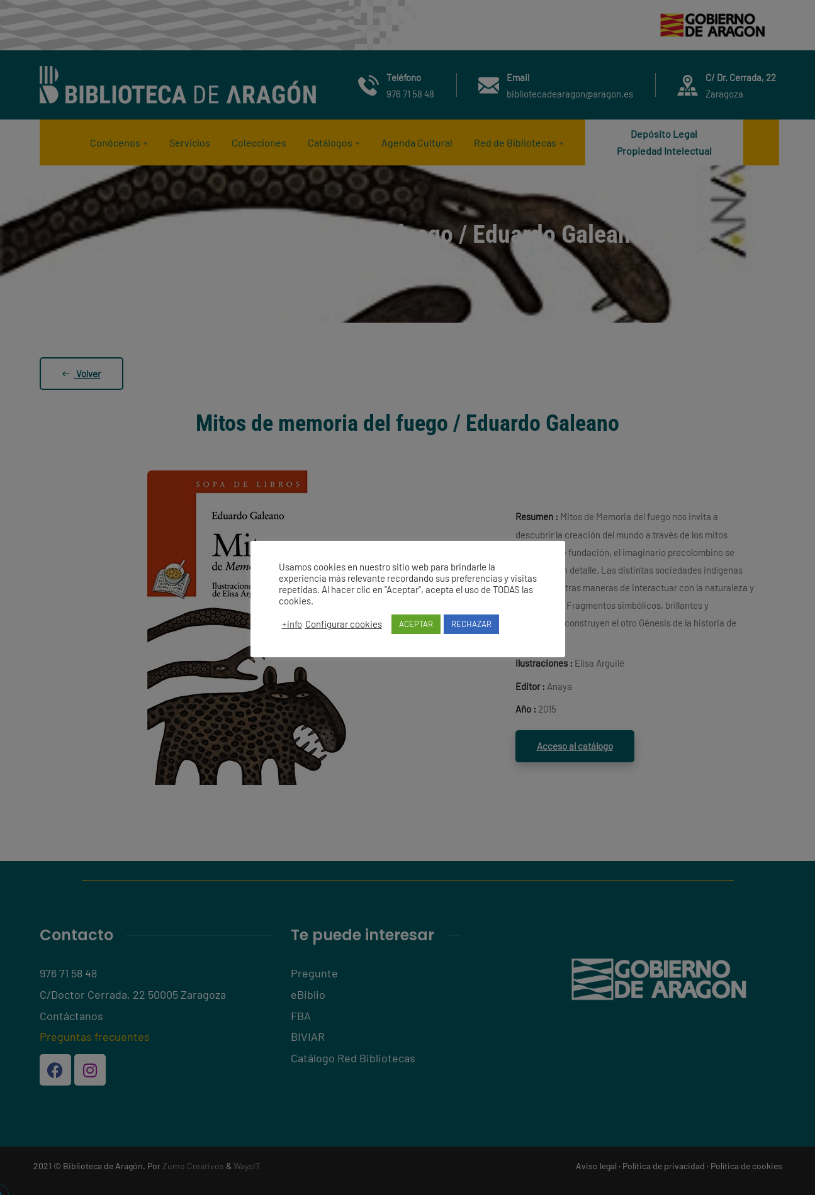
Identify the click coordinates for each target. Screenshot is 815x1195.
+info (292, 624)
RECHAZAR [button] (471, 624)
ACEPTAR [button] (416, 624)
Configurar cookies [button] (343, 624)
